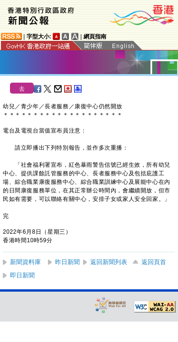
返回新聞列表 (108, 262)
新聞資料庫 (25, 262)
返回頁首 (153, 262)
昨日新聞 (67, 262)
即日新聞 (22, 275)
